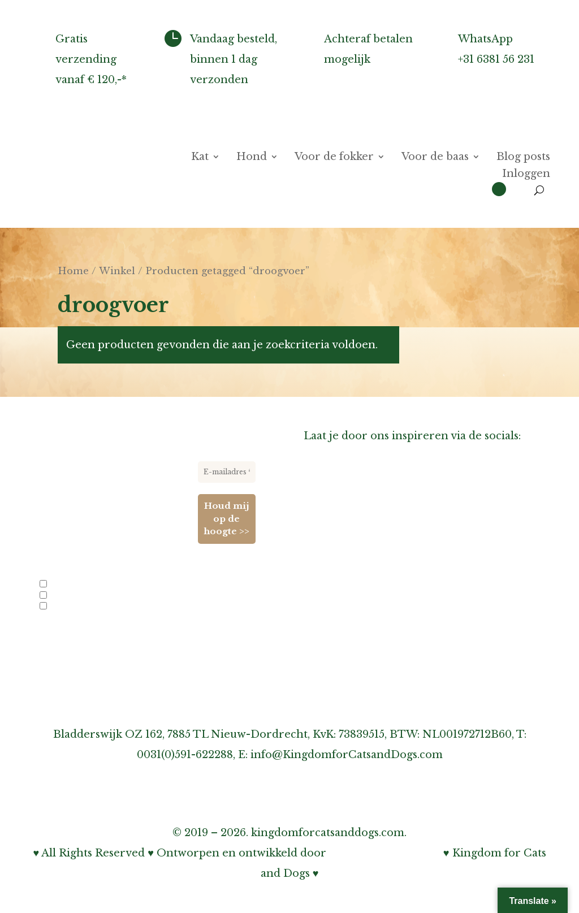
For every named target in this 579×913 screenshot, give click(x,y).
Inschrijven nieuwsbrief (367, 589)
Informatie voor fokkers (367, 568)
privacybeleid (144, 638)
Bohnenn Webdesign (384, 853)
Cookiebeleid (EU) (352, 670)
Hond (251, 158)
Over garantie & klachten (371, 630)
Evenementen (69, 606)
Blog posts (523, 158)
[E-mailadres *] (227, 472)
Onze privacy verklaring (368, 650)
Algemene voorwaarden (368, 691)
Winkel (117, 270)
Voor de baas (435, 158)
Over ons (328, 507)
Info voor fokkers (76, 585)
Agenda (324, 528)
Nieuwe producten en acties (93, 595)
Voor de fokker (334, 158)
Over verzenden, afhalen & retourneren (411, 609)
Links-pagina (338, 548)
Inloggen (526, 175)
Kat (200, 158)
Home (73, 270)
